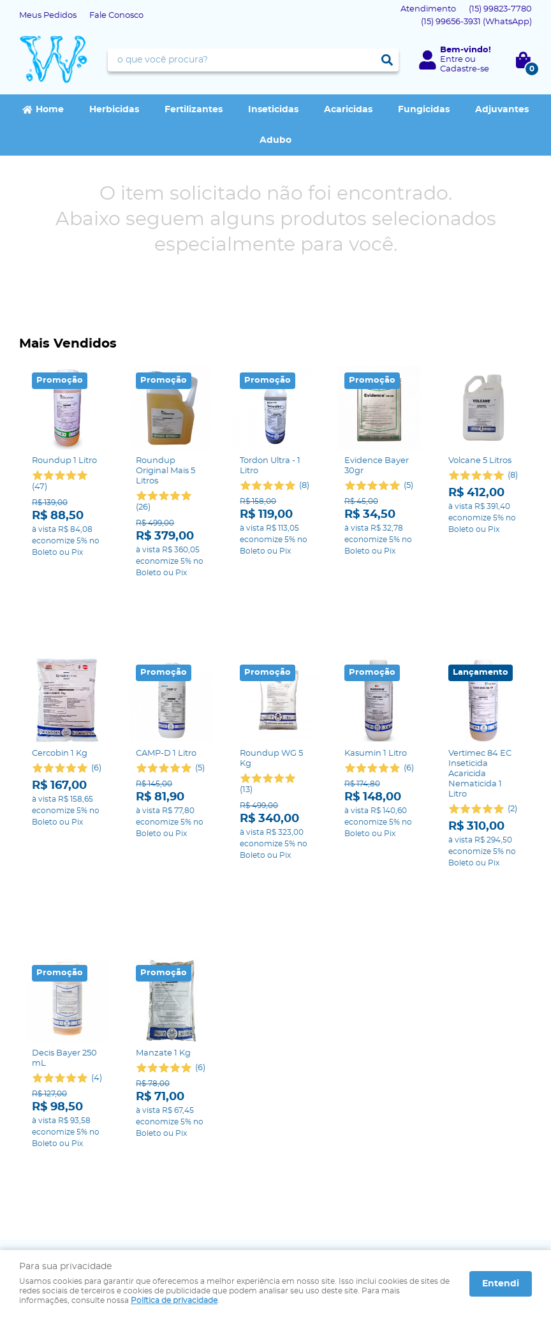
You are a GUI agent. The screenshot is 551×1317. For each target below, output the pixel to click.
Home (50, 109)
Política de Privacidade (198, 1124)
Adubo (275, 140)
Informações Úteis (201, 1091)
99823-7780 (500, 9)
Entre (451, 59)
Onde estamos (49, 1137)
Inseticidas (273, 109)
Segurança (175, 1111)
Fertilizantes (194, 109)
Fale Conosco (116, 15)
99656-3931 (476, 22)
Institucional (52, 1091)
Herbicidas (114, 109)
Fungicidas (424, 109)
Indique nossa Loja (58, 1149)
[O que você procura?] (387, 59)
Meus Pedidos (48, 15)
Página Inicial (46, 1111)
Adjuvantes (502, 109)
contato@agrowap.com (334, 1149)
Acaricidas (348, 109)
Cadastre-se (464, 69)
